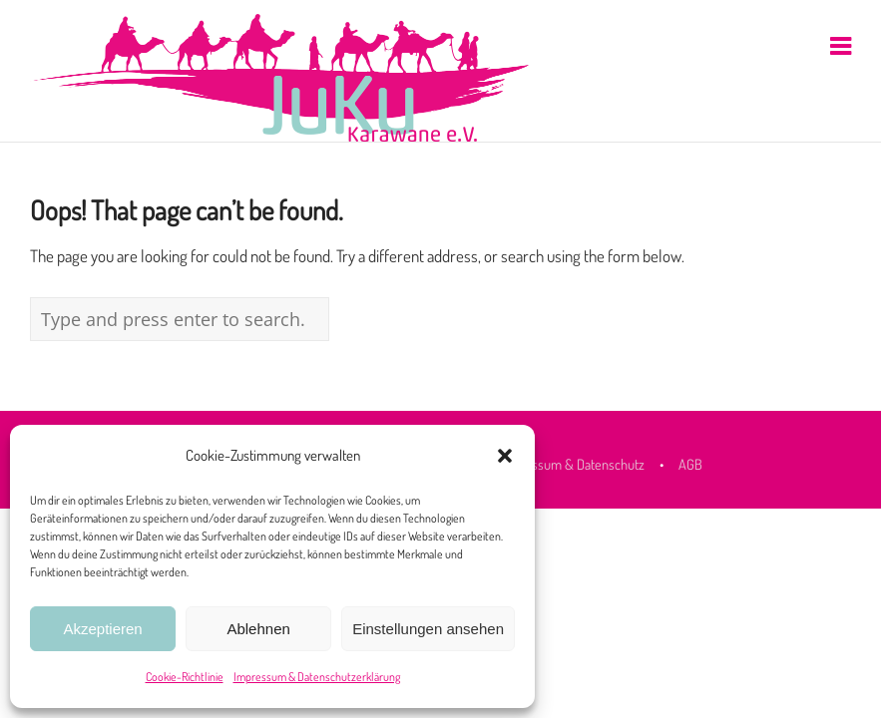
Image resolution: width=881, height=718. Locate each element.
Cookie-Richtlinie (184, 676)
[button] (505, 456)
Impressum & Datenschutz (572, 464)
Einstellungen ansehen (428, 628)
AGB (690, 464)
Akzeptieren (102, 628)
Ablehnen (257, 628)
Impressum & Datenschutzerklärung (316, 676)
